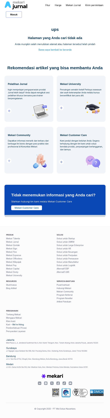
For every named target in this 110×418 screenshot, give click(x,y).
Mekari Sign (11, 248)
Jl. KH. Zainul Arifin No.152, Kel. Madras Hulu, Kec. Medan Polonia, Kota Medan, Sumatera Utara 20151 (47, 367)
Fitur (47, 5)
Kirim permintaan (94, 5)
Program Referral (64, 295)
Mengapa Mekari (14, 318)
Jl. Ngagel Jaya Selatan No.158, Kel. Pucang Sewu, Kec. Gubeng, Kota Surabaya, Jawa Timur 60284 (46, 351)
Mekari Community (65, 291)
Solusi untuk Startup (66, 238)
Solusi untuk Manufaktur (68, 262)
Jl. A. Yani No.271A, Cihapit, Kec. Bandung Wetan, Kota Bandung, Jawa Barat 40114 (39, 359)
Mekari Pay (11, 265)
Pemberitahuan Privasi (16, 328)
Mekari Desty (12, 272)
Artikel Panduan (64, 301)
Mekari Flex (11, 252)
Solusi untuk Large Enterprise (70, 245)
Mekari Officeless (14, 258)
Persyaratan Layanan (15, 331)
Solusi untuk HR (64, 248)
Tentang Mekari (13, 314)
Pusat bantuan (63, 285)
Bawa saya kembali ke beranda (55, 49)
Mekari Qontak (13, 245)
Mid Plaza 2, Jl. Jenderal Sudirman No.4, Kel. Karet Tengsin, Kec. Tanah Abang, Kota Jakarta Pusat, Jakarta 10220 (52, 343)
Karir (8, 324)
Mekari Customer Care (27, 207)
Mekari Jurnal (73, 5)
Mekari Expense (13, 255)
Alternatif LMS (63, 272)
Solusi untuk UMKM (65, 242)
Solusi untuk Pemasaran (68, 258)
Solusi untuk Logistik (66, 265)
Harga (58, 5)
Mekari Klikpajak (13, 262)
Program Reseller (65, 298)
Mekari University (14, 275)
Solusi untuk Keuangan (67, 252)
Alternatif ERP (63, 268)
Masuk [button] (13, 14)
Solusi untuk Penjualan (67, 255)
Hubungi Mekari (64, 288)
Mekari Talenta (13, 238)
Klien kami (10, 321)
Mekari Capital (12, 268)
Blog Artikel (11, 288)
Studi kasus (11, 285)
